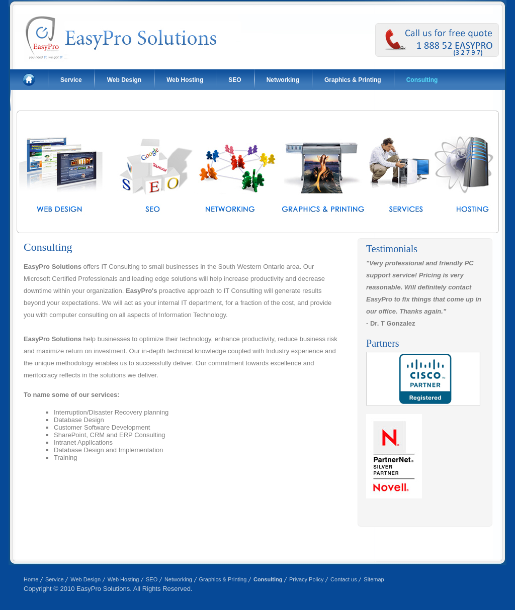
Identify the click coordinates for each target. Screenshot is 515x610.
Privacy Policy (306, 579)
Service (71, 79)
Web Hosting (184, 79)
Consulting (422, 79)
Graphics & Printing (352, 79)
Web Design (124, 79)
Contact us (38, 100)
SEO (234, 79)
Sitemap (374, 579)
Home (31, 579)
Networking (283, 79)
